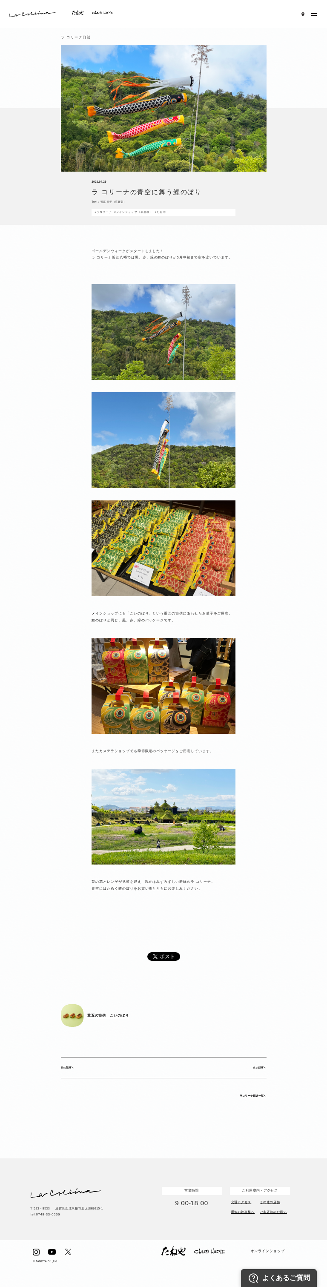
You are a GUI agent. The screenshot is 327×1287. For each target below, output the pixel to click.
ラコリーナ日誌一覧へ (253, 1095)
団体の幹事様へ (243, 1211)
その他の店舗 (270, 1202)
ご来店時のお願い (273, 1211)
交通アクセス (241, 1202)
